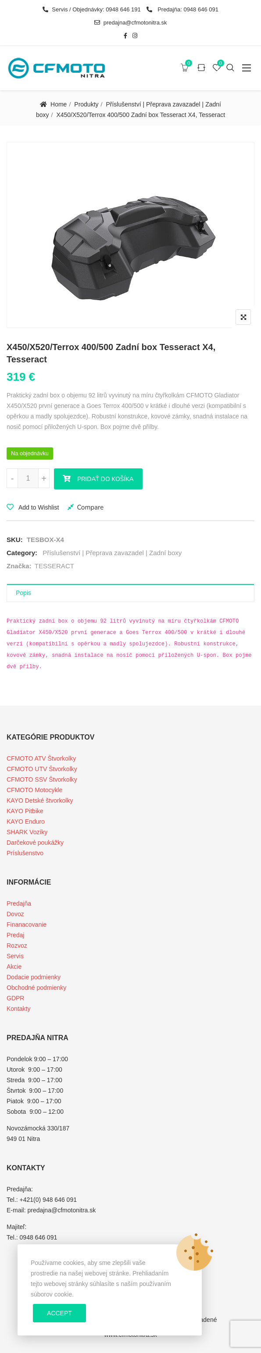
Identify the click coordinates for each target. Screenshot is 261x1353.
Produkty (86, 104)
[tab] (130, 593)
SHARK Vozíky (27, 832)
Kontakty (18, 1008)
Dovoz (15, 913)
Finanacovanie (26, 924)
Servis (15, 956)
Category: (22, 552)
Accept (59, 1313)
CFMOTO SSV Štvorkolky (42, 779)
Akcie (14, 966)
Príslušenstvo (25, 853)
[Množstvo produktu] (28, 478)
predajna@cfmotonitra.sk (130, 22)
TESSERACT (54, 566)
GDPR (15, 998)
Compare (90, 507)
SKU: (15, 539)
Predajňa (19, 903)
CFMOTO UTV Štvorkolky (42, 768)
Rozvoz (17, 945)
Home (58, 104)
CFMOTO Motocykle (34, 789)
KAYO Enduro (26, 821)
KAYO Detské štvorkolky (40, 800)
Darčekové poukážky (35, 842)
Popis (23, 592)
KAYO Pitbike (25, 811)
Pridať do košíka (105, 479)
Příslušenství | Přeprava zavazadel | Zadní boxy (112, 552)
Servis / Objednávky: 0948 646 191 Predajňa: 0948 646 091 (130, 9)
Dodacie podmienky (34, 977)
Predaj (15, 935)
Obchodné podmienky (36, 987)
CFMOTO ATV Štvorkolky (41, 758)
